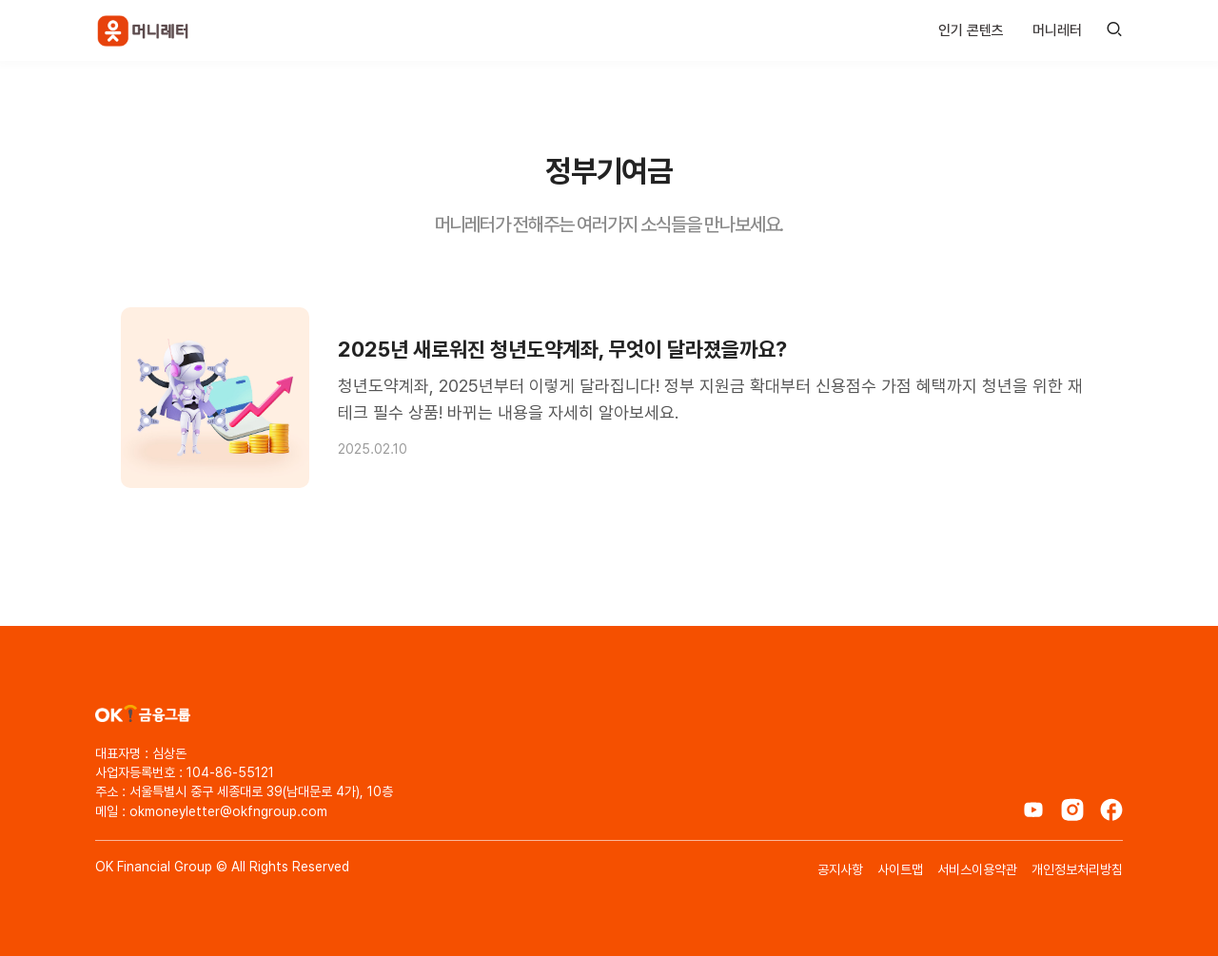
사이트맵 (900, 869)
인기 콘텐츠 (971, 30)
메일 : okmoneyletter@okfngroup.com (211, 811)
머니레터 (1057, 30)
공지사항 (840, 869)
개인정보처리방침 (1077, 869)
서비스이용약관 (977, 869)
